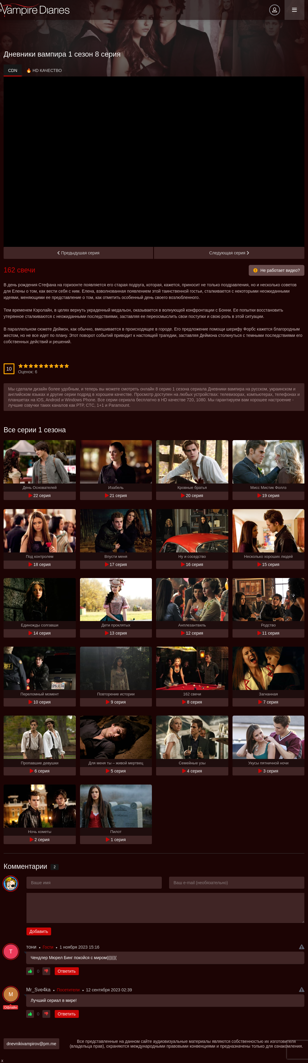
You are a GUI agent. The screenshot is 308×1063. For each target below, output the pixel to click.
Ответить (67, 971)
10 (66, 365)
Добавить (38, 931)
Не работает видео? (276, 270)
